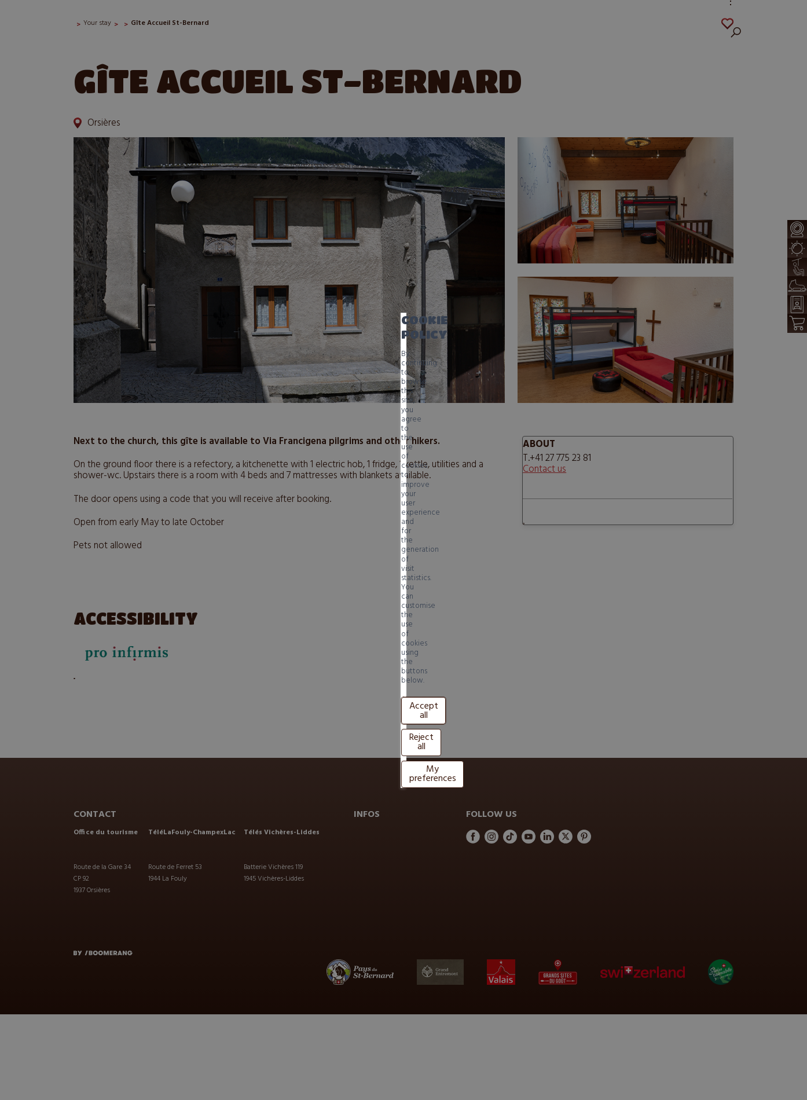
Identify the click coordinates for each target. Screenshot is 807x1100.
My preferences (334, 576)
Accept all (208, 576)
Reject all (265, 576)
